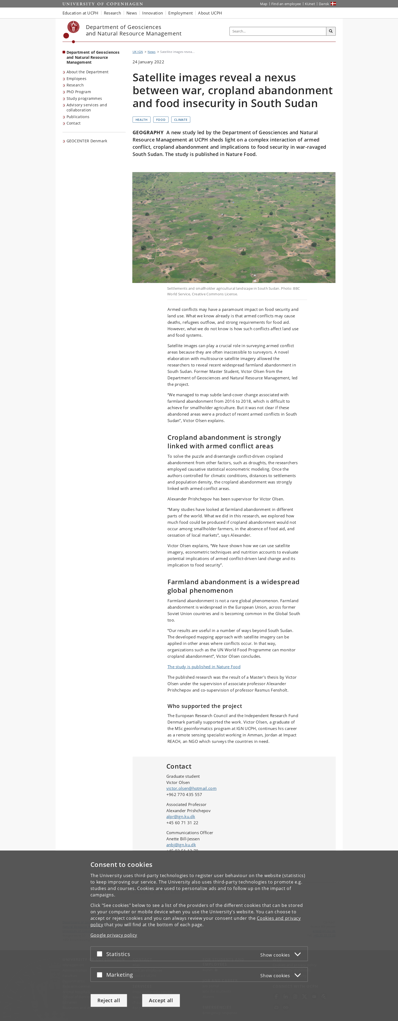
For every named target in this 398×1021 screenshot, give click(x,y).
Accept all (161, 1000)
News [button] (131, 13)
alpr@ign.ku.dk (180, 816)
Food (161, 120)
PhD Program (79, 91)
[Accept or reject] (101, 953)
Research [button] (112, 13)
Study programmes (84, 98)
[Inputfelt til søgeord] (278, 31)
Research (75, 85)
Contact (74, 123)
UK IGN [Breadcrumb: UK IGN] (138, 52)
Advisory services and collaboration (87, 107)
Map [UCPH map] (264, 3)
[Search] (331, 31)
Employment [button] (180, 13)
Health (142, 120)
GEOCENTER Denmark (87, 140)
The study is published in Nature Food (203, 666)
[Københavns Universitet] (71, 32)
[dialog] (199, 936)
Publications (78, 116)
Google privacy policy (113, 935)
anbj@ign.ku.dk (181, 844)
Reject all (108, 1000)
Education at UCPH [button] (80, 13)
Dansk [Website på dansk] (324, 3)
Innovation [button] (152, 13)
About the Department (88, 71)
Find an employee (286, 3)
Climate (181, 120)
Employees (77, 78)
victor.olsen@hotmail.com (191, 788)
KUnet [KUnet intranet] (310, 3)
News (151, 52)
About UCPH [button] (210, 13)
